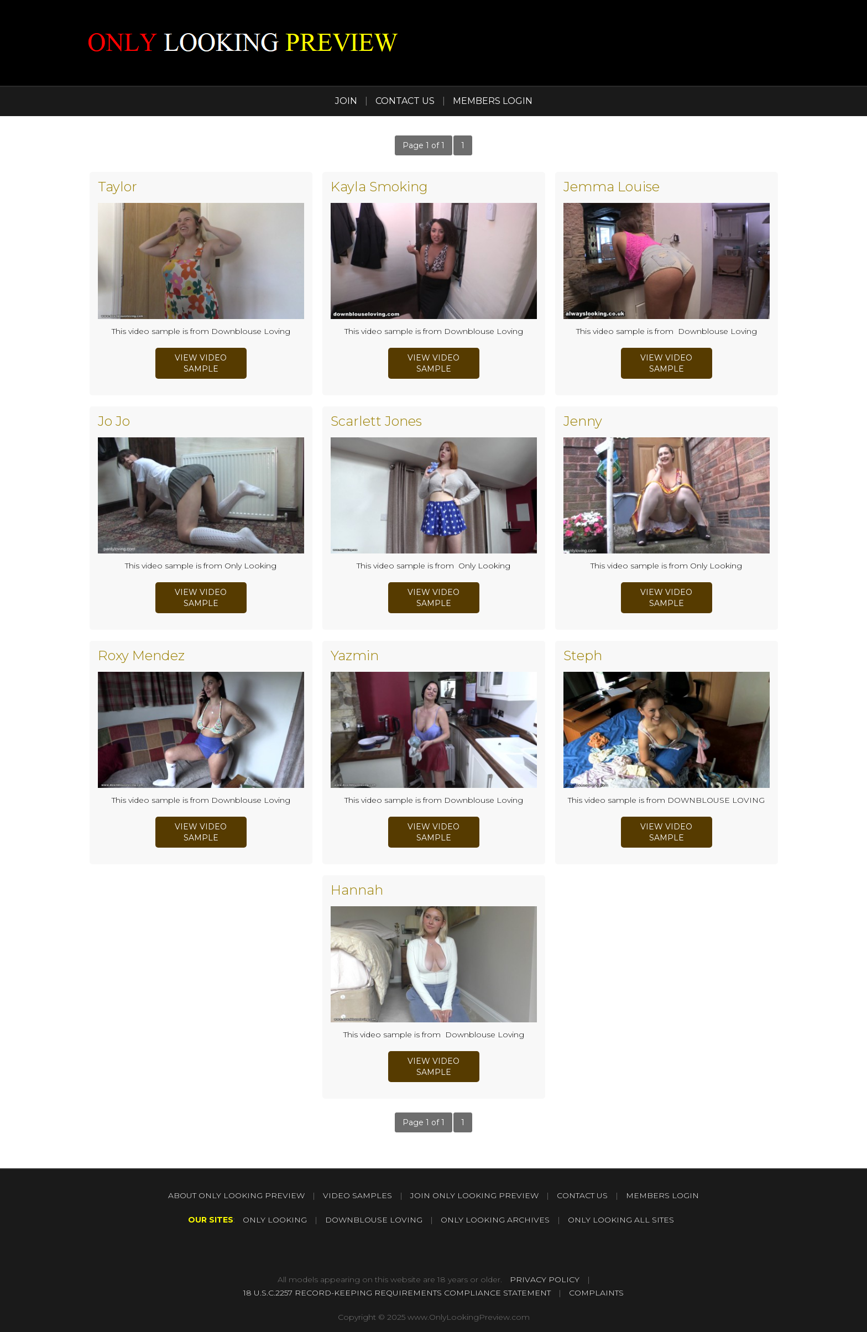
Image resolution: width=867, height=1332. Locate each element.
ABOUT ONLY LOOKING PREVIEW (236, 1195)
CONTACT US (405, 101)
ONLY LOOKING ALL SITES (621, 1220)
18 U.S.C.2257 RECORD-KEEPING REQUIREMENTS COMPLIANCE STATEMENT (397, 1293)
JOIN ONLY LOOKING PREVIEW (474, 1195)
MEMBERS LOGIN (492, 101)
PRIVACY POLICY (544, 1279)
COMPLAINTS (596, 1293)
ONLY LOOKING (275, 1220)
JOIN (346, 101)
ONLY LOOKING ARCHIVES (495, 1220)
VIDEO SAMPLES (357, 1195)
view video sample (201, 363)
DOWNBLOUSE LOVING (373, 1220)
